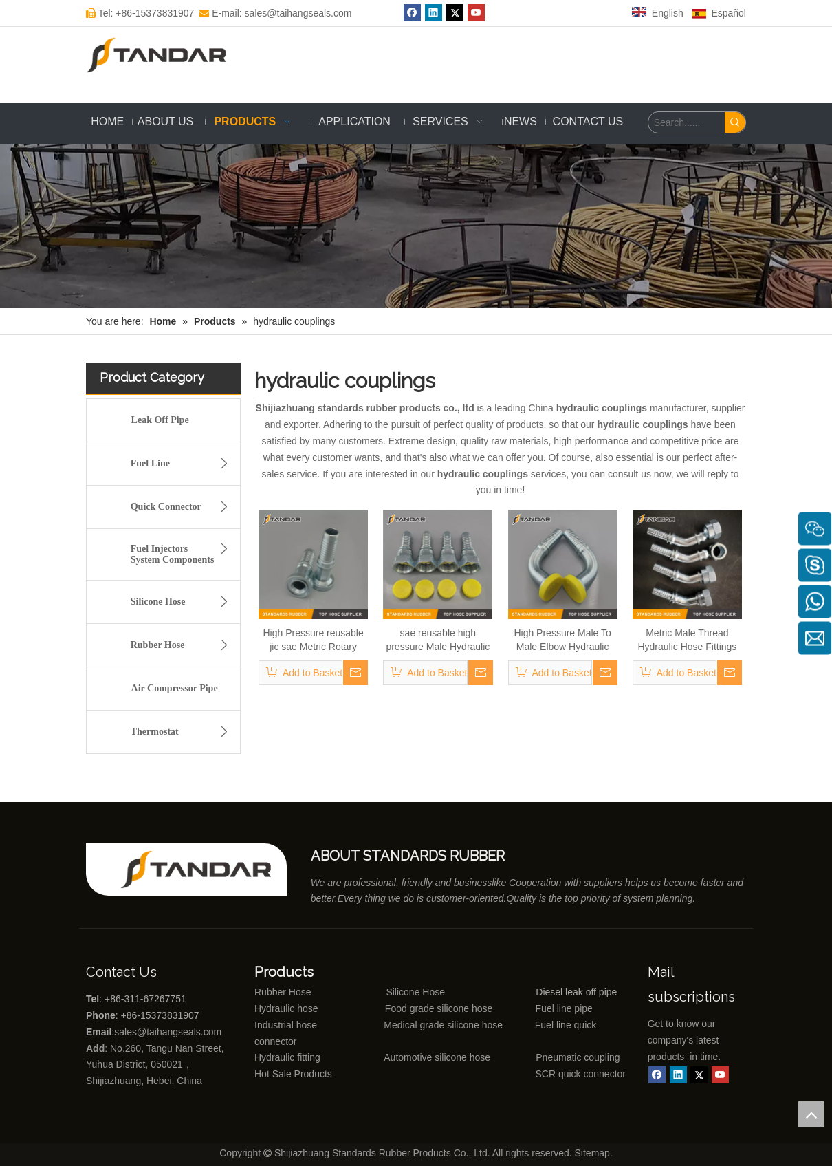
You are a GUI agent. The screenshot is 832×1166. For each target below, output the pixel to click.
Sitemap (592, 1152)
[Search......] (686, 122)
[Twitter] (699, 1074)
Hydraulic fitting (287, 1057)
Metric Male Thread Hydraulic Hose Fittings (686, 639)
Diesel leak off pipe (576, 991)
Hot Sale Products (293, 1073)
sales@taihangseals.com (169, 1031)
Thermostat (183, 732)
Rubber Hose (183, 645)
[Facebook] (657, 1074)
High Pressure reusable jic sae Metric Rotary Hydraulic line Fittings (313, 640)
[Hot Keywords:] (735, 122)
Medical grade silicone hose (443, 1024)
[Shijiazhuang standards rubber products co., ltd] (203, 869)
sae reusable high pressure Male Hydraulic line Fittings (438, 640)
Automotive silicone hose (412, 1057)
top (811, 1114)
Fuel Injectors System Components (183, 552)
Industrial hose (285, 1024)
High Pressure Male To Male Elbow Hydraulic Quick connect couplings (562, 640)
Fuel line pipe (564, 1008)
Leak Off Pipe (160, 420)
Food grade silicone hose (440, 1008)
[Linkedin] (678, 1074)
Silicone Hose (183, 602)
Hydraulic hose (286, 1008)
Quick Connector (183, 507)
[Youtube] (720, 1074)
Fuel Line (183, 463)
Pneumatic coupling (578, 1057)
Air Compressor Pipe (174, 688)
